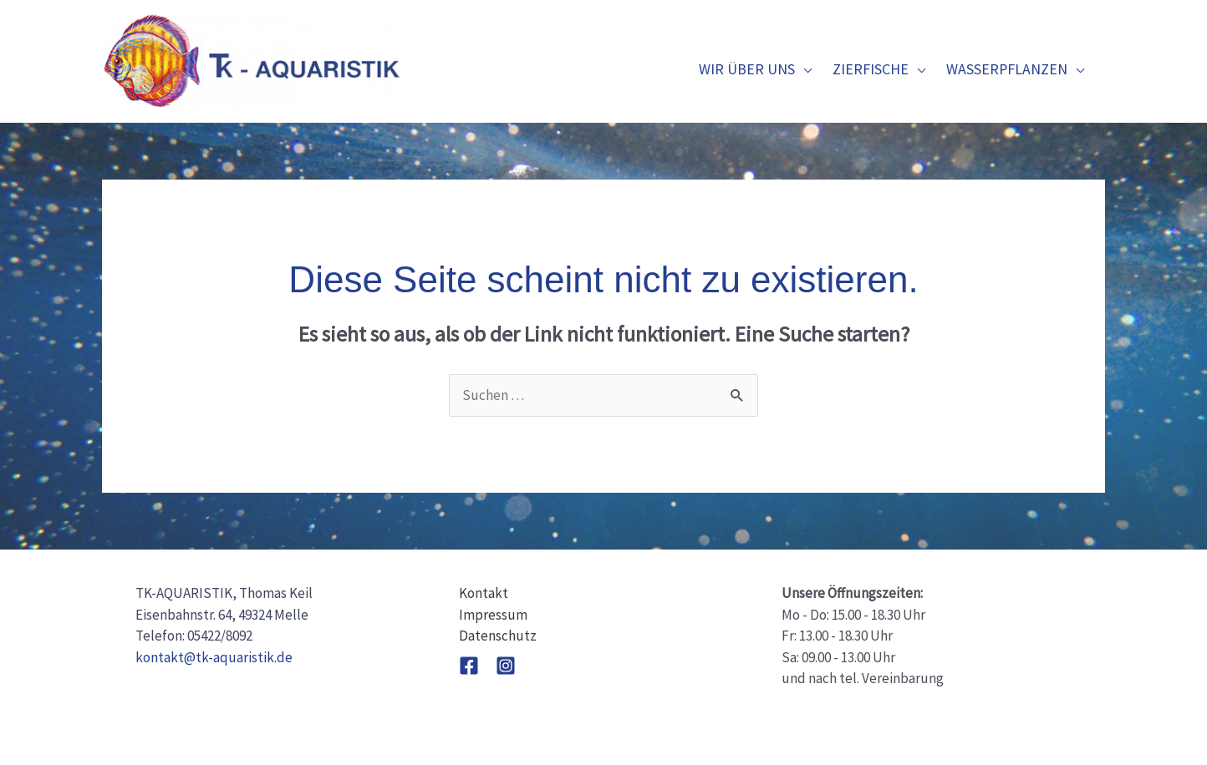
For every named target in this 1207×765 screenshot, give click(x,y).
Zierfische (871, 69)
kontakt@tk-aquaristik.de (214, 657)
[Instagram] (505, 665)
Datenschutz (498, 635)
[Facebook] (469, 665)
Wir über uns (747, 69)
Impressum (493, 614)
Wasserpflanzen (1006, 69)
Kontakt (483, 593)
